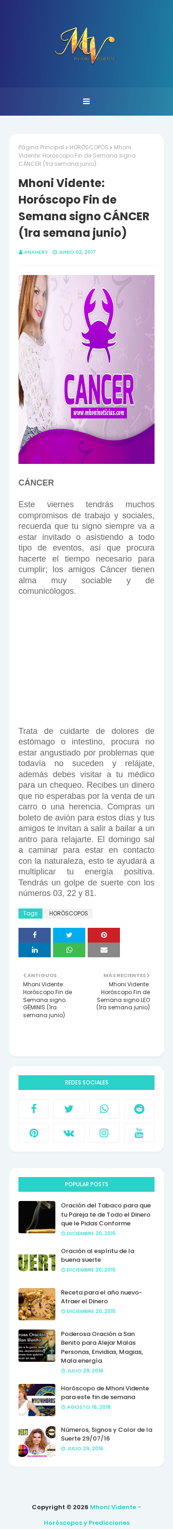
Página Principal (41, 147)
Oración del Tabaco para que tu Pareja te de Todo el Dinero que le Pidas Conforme (106, 1214)
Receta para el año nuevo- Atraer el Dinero (101, 1297)
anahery (36, 252)
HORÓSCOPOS (89, 147)
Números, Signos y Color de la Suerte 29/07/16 (106, 1434)
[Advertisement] (95, 665)
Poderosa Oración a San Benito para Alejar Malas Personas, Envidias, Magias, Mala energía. (102, 1347)
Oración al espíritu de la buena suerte (97, 1256)
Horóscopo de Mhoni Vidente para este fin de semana (105, 1393)
